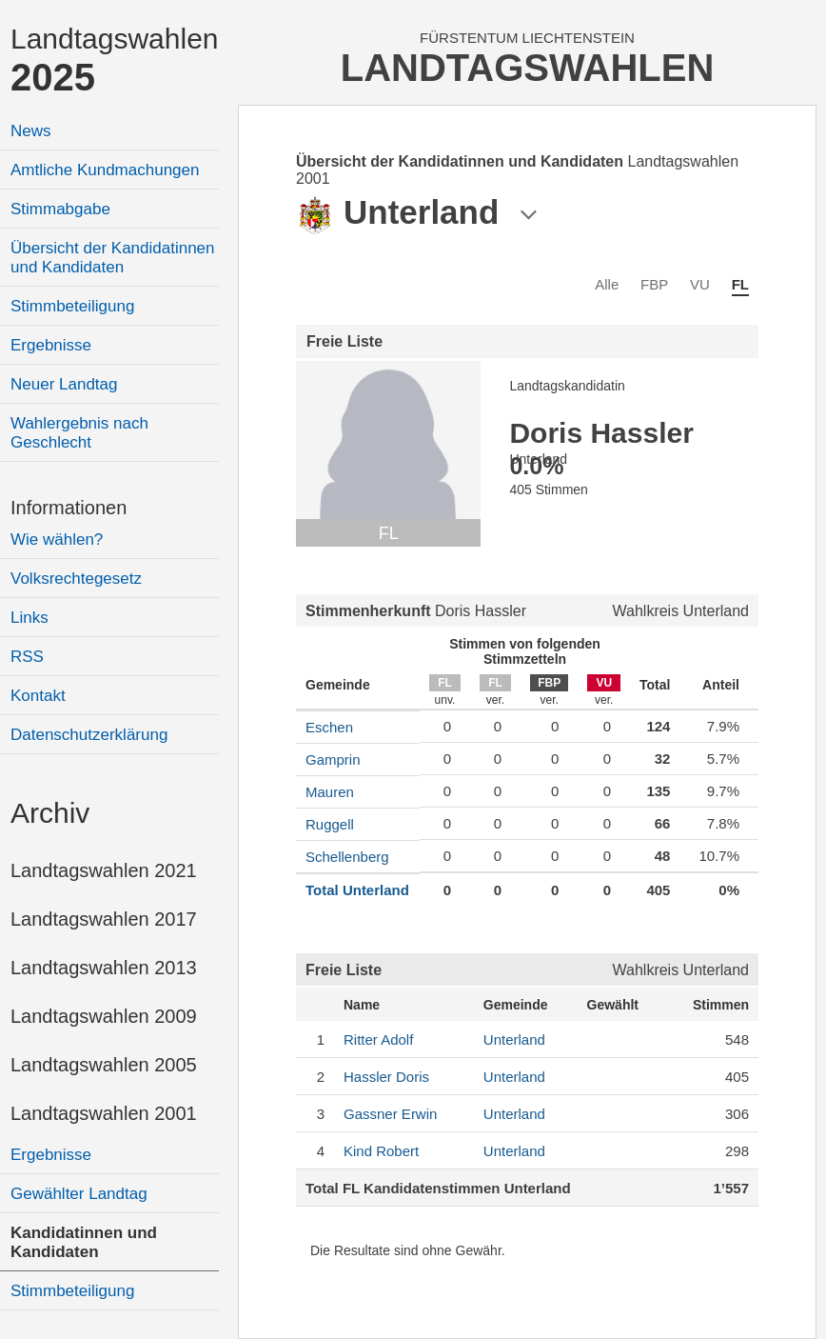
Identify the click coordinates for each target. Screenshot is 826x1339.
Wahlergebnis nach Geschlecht (79, 432)
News (30, 131)
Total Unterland (357, 890)
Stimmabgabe (60, 209)
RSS (27, 657)
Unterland (514, 1039)
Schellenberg (347, 857)
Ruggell (329, 824)
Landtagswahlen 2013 (103, 967)
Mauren (329, 792)
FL (740, 284)
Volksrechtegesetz (76, 579)
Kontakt (38, 696)
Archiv (49, 813)
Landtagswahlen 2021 (103, 870)
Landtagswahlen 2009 (103, 1016)
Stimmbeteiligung (72, 306)
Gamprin (333, 759)
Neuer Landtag (63, 384)
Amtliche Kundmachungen (104, 170)
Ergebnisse (50, 345)
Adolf (378, 1039)
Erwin (390, 1114)
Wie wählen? (56, 539)
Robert (381, 1151)
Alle (607, 284)
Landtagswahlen (114, 60)
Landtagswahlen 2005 (103, 1064)
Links (29, 618)
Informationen (68, 507)
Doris (386, 1077)
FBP (654, 284)
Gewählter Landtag (79, 1194)
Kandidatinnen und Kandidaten (83, 1242)
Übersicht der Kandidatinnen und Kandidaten (112, 257)
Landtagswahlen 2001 (103, 1113)
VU (700, 284)
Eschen (329, 727)
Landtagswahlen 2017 (103, 919)
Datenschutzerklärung (88, 735)
